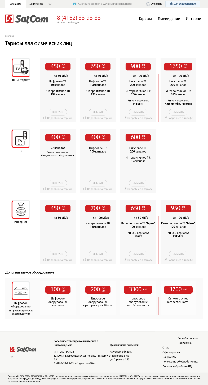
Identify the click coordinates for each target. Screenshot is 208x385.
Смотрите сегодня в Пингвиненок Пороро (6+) (109, 4)
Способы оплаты (188, 338)
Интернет (194, 19)
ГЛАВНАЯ (9, 36)
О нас (165, 347)
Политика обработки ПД (177, 366)
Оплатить (154, 4)
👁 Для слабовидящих (183, 4)
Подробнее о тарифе (59, 118)
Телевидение (169, 19)
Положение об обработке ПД (180, 361)
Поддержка (185, 343)
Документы (169, 357)
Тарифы (145, 19)
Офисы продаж (171, 352)
